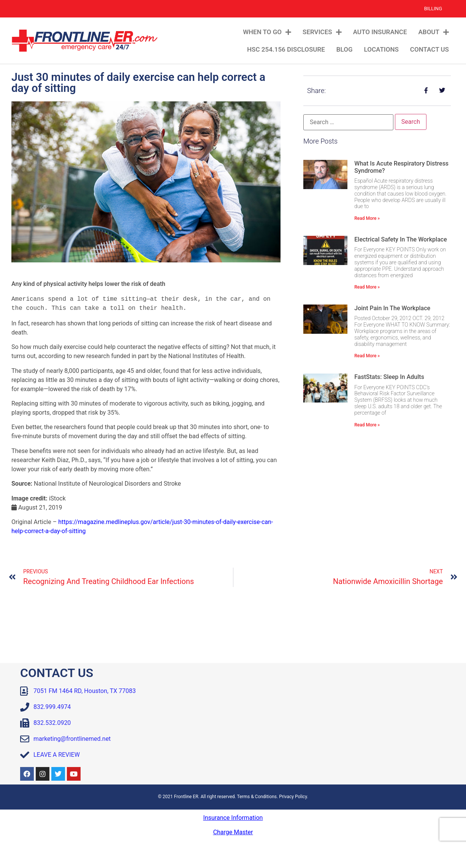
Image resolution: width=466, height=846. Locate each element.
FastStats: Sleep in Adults (389, 376)
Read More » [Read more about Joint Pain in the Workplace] (367, 355)
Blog (344, 49)
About (433, 32)
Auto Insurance (380, 32)
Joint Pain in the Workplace (392, 308)
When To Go (267, 32)
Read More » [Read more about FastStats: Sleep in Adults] (367, 425)
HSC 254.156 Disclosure (286, 49)
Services (322, 32)
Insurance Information (233, 817)
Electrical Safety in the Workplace (400, 239)
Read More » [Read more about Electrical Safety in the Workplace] (367, 287)
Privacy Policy (293, 796)
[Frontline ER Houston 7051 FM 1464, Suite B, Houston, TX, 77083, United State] (341, 724)
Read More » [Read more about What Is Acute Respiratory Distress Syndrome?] (367, 218)
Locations (381, 49)
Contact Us (429, 49)
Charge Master (233, 832)
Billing (433, 8)
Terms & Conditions (257, 796)
